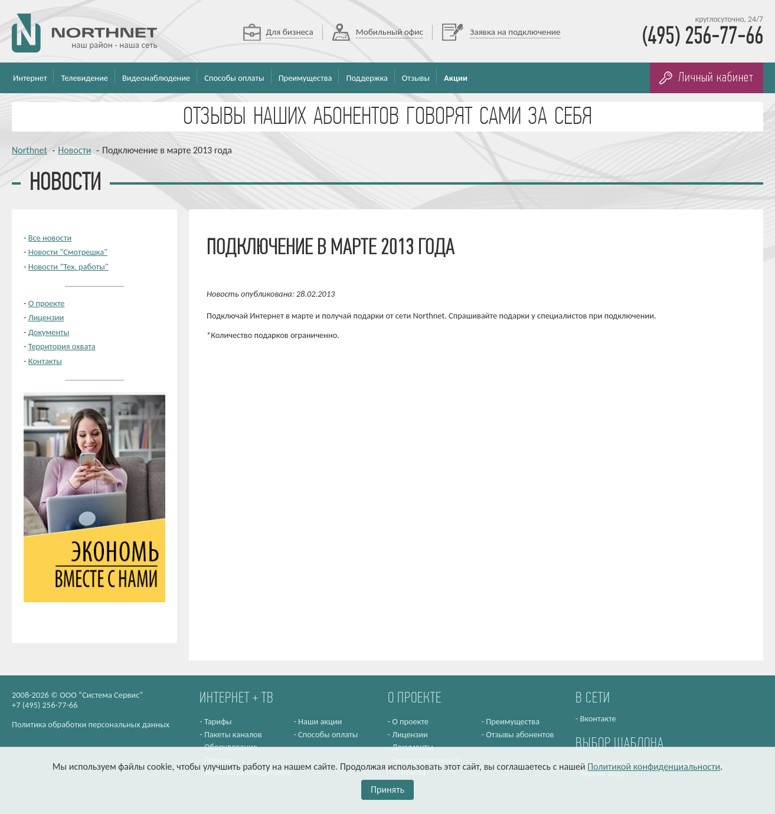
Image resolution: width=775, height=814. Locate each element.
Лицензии (46, 317)
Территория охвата (62, 346)
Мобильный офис (389, 32)
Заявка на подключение (515, 32)
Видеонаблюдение (156, 78)
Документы (49, 332)
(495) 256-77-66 (702, 37)
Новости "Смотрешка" (67, 252)
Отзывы (416, 78)
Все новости (50, 237)
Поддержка (366, 78)
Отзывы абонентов (520, 734)
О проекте (46, 303)
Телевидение (84, 78)
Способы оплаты (234, 78)
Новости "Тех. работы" (68, 266)
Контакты (45, 361)
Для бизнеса (289, 32)
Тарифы (218, 721)
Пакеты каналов (233, 734)
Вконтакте (598, 718)
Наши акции (320, 721)
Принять (387, 789)
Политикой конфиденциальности (653, 766)
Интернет (30, 78)
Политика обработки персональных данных (90, 724)
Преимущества (305, 78)
